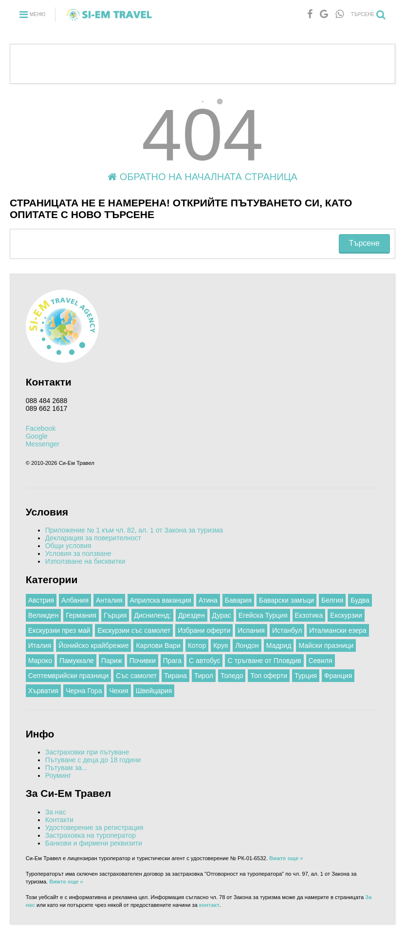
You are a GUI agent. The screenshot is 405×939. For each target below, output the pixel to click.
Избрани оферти (204, 630)
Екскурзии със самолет (133, 630)
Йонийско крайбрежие (93, 645)
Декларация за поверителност (93, 538)
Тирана (175, 676)
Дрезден (191, 615)
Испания (251, 630)
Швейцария (154, 691)
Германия (81, 615)
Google (37, 436)
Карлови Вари (158, 645)
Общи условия (68, 546)
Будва (359, 600)
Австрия (41, 600)
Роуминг (58, 775)
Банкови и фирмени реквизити (93, 843)
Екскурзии (346, 615)
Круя (220, 645)
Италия (40, 645)
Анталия (109, 600)
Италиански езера (338, 630)
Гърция (115, 615)
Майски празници (325, 645)
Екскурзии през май (59, 630)
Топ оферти (268, 676)
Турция (306, 676)
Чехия (118, 691)
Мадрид (279, 645)
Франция (338, 676)
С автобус (205, 660)
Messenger (42, 444)
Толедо (232, 676)
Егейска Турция (263, 615)
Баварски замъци (286, 600)
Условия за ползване (78, 553)
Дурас (221, 615)
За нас (55, 812)
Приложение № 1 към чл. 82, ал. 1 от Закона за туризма (134, 530)
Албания (75, 600)
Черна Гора (84, 691)
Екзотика (309, 615)
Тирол (203, 676)
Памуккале (76, 660)
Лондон (246, 645)
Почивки (142, 660)
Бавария (238, 600)
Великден (43, 615)
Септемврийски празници (68, 676)
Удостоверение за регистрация (94, 827)
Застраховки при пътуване (87, 752)
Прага (172, 660)
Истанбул (287, 630)
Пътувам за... (66, 768)
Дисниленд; (152, 615)
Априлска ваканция (160, 600)
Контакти (59, 820)
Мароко (40, 660)
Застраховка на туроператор (90, 835)
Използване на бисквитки (85, 561)
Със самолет (136, 676)
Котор (197, 645)
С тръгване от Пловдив (264, 660)
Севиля (320, 660)
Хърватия (43, 691)
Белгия (332, 600)
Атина (208, 600)
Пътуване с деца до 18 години (93, 760)
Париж (111, 660)
